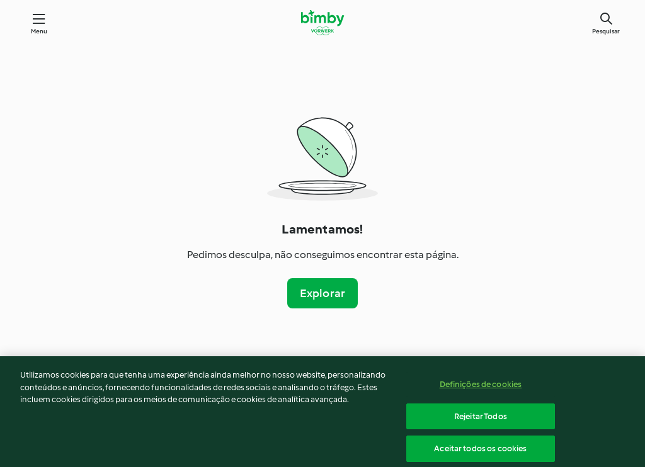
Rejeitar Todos (480, 418)
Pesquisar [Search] (606, 31)
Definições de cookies (481, 386)
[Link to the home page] (322, 22)
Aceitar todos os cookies (480, 451)
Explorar (323, 293)
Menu (39, 31)
